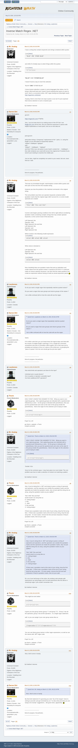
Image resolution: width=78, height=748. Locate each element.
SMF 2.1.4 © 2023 (8, 743)
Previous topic (59, 35)
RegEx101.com (29, 124)
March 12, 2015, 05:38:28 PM (32, 367)
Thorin (11, 396)
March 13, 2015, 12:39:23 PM (32, 685)
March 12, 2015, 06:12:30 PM (32, 593)
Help (58, 743)
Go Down (8, 41)
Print (70, 41)
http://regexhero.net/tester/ (33, 95)
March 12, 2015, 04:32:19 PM (32, 180)
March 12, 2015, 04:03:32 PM (32, 111)
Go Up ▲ (72, 743)
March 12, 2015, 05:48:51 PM (32, 432)
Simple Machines (18, 743)
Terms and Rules (64, 743)
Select (30, 53)
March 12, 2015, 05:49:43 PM (32, 483)
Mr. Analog (47, 24)
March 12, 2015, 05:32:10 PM (32, 284)
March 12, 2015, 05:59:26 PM (32, 532)
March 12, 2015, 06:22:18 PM (32, 650)
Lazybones (54, 24)
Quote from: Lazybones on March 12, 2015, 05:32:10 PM (43, 317)
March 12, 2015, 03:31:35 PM (32, 46)
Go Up (7, 721)
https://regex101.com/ (31, 119)
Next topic (68, 35)
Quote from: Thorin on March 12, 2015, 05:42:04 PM (42, 436)
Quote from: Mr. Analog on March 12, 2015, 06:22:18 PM (43, 689)
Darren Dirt (13, 112)
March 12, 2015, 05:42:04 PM (32, 395)
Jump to (46, 732)
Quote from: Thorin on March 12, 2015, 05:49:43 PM (42, 536)
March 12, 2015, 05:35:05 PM (32, 312)
